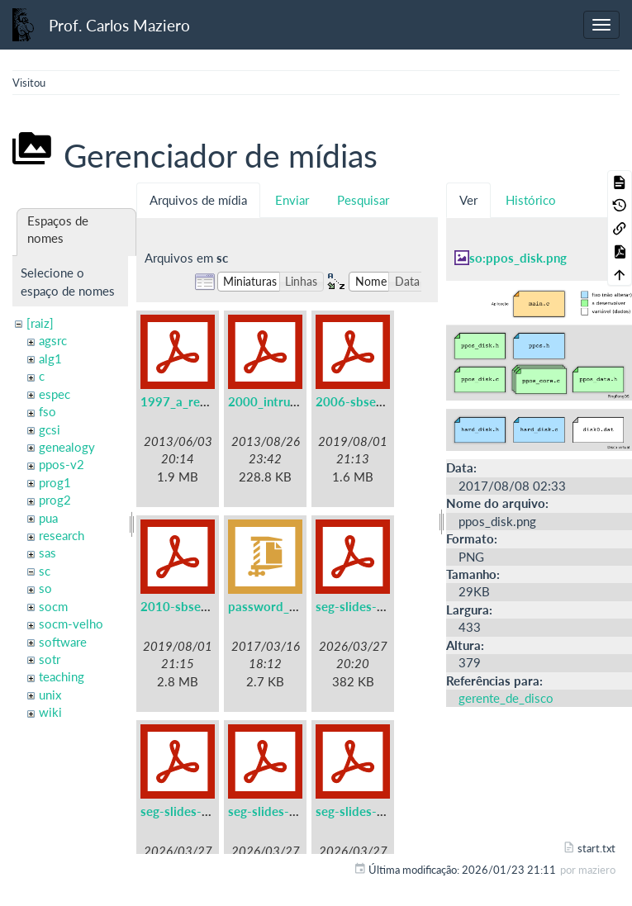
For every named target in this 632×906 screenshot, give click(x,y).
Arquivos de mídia (198, 199)
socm (53, 606)
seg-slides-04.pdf (365, 811)
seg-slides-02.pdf (189, 811)
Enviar (292, 199)
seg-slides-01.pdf (365, 606)
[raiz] (40, 322)
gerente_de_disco (506, 697)
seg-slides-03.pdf (277, 811)
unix (50, 694)
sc (44, 570)
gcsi (49, 429)
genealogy (67, 446)
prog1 (55, 482)
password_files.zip (280, 606)
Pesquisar (363, 199)
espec (54, 394)
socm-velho (71, 623)
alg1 (50, 358)
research (61, 535)
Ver (468, 199)
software (63, 641)
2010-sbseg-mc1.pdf (199, 606)
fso (47, 411)
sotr (49, 659)
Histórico (531, 199)
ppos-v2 (61, 464)
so (45, 588)
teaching (61, 676)
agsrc (53, 340)
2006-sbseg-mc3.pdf (375, 401)
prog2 (55, 499)
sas (47, 552)
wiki (50, 711)
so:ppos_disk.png (518, 257)
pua (48, 517)
